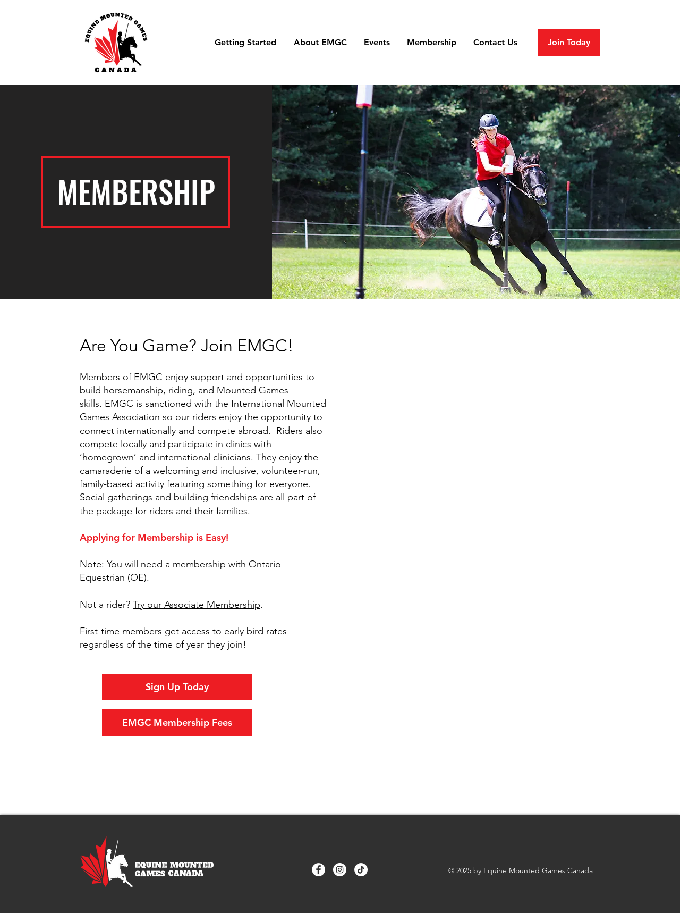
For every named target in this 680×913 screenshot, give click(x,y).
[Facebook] (318, 869)
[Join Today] (569, 42)
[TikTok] (361, 869)
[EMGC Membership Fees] (177, 722)
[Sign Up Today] (177, 687)
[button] (246, 42)
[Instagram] (339, 869)
